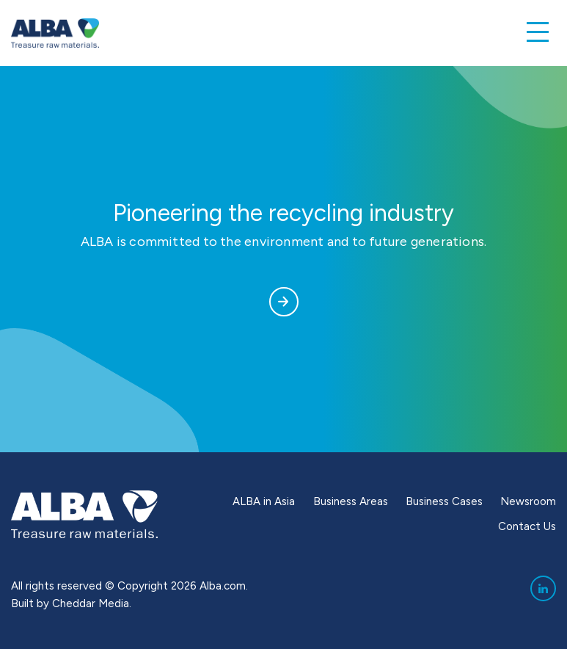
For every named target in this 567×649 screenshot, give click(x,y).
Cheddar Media (90, 603)
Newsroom (528, 501)
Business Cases (444, 501)
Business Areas (350, 501)
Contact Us (527, 526)
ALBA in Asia (264, 501)
